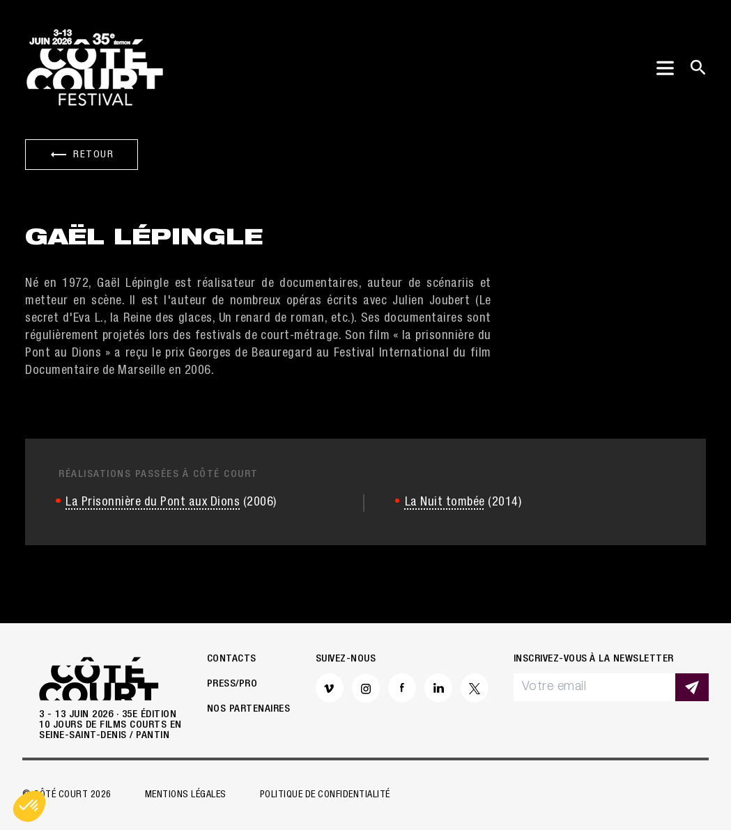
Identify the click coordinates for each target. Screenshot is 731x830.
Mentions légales (185, 795)
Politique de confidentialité (325, 795)
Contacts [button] (231, 659)
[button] (29, 806)
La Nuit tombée (445, 502)
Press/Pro (232, 684)
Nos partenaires (249, 709)
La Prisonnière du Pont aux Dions (153, 502)
